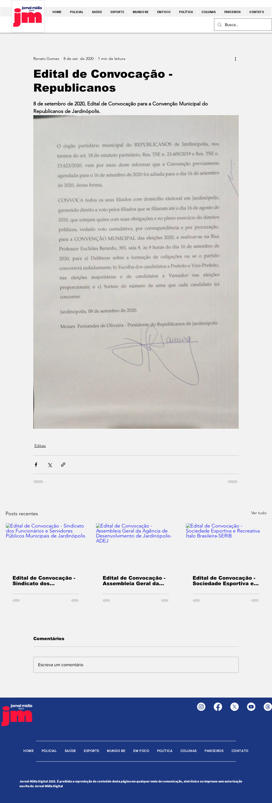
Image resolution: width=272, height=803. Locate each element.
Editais (40, 445)
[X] (234, 707)
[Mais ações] (235, 58)
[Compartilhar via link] (63, 464)
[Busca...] (242, 25)
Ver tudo (258, 512)
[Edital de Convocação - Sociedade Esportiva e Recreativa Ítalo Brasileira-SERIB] (226, 545)
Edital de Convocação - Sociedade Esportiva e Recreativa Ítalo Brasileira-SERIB (224, 580)
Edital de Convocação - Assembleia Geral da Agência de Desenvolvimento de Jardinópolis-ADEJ (134, 580)
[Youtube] (251, 707)
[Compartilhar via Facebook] (36, 464)
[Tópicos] (268, 707)
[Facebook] (218, 707)
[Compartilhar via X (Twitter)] (49, 464)
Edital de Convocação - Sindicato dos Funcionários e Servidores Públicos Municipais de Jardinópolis (43, 580)
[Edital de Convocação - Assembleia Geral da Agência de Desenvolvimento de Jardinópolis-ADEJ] (136, 545)
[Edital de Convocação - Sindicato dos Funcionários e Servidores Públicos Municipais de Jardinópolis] (46, 545)
